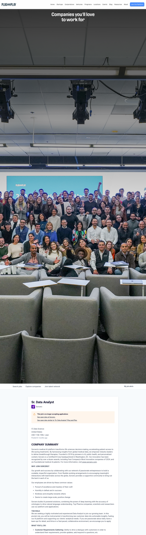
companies (33, 386)
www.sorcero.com (89, 462)
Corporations (69, 4)
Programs (88, 4)
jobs (17, 386)
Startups (60, 4)
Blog (110, 4)
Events (104, 4)
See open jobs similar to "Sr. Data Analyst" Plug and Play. (57, 420)
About (126, 4)
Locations (97, 4)
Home (52, 4)
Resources (118, 4)
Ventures (79, 4)
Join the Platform (137, 4)
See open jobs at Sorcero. (46, 417)
